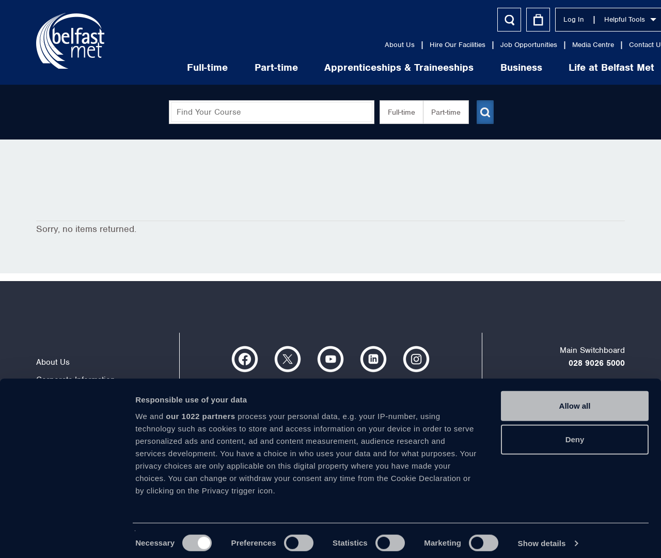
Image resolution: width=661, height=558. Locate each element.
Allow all (575, 400)
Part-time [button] (442, 112)
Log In (534, 19)
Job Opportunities (489, 44)
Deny (575, 433)
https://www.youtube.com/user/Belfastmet (330, 359)
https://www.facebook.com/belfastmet (244, 359)
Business (481, 67)
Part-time (236, 67)
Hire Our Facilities (418, 44)
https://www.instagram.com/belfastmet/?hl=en (416, 359)
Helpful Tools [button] (590, 19)
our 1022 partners (200, 410)
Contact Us (607, 44)
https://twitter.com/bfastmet (287, 359)
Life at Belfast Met (572, 67)
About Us (360, 44)
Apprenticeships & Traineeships (359, 67)
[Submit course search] (484, 112)
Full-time (167, 67)
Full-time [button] (397, 112)
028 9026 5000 (597, 363)
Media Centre (553, 44)
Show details (542, 537)
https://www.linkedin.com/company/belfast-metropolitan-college (373, 359)
